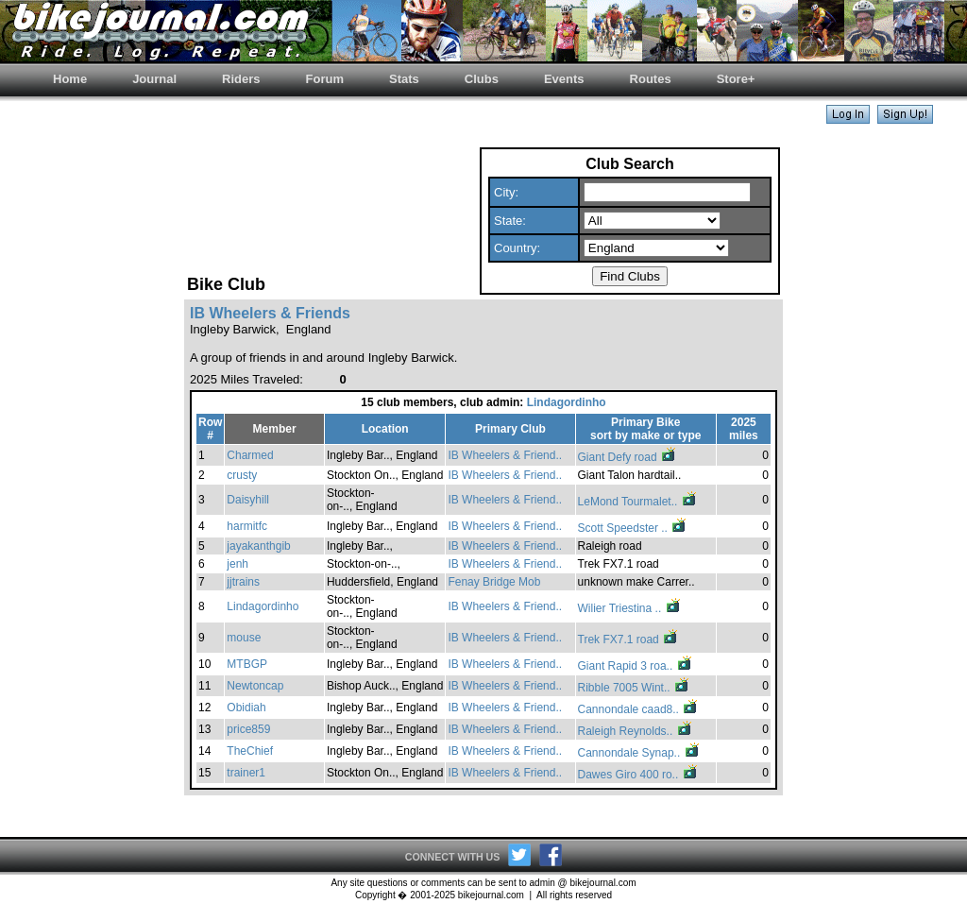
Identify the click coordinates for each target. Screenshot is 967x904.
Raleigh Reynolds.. (635, 731)
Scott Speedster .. (633, 528)
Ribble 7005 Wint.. (634, 687)
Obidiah (246, 707)
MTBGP (247, 664)
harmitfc (247, 526)
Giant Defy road (627, 457)
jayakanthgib (258, 546)
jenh (237, 564)
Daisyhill (248, 499)
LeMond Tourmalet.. (638, 501)
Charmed (250, 455)
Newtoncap (255, 685)
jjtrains (243, 581)
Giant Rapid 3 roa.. (635, 666)
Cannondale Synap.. (639, 752)
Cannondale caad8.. (639, 709)
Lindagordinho (566, 402)
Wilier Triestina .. (630, 608)
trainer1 (246, 772)
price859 (248, 729)
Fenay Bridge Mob (494, 581)
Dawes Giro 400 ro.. (638, 774)
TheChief (250, 751)
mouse (244, 637)
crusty (242, 475)
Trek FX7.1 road (629, 639)
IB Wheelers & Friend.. (505, 455)
